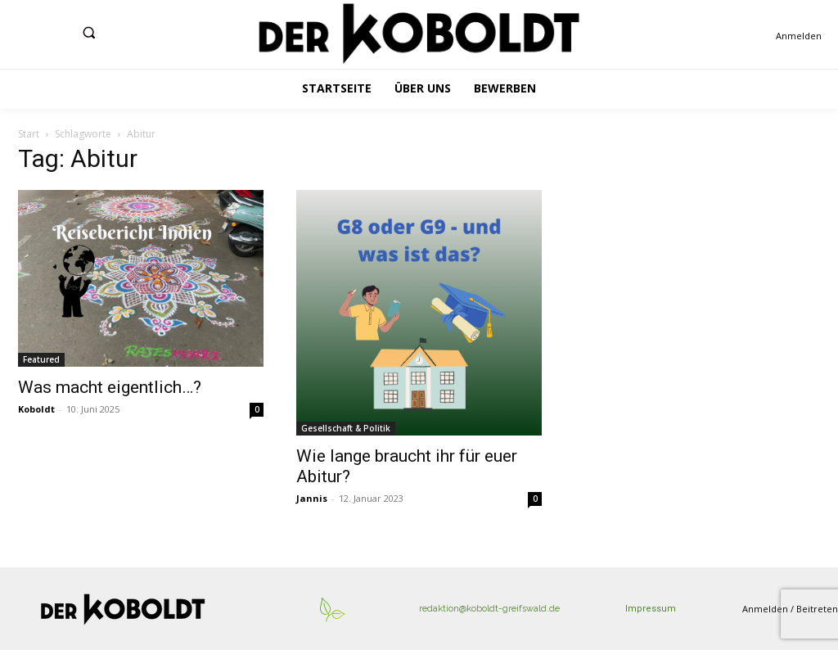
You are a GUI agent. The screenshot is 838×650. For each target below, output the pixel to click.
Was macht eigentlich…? (109, 387)
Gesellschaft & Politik (345, 428)
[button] (89, 32)
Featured (41, 359)
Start (28, 134)
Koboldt (36, 409)
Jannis (311, 498)
